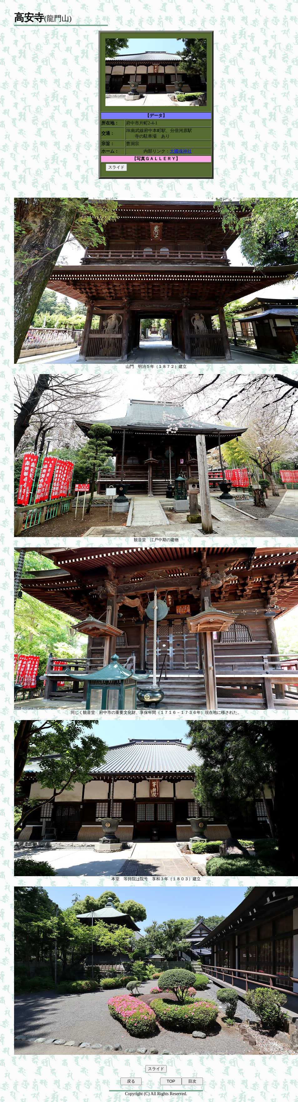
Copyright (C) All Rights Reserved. (156, 1093)
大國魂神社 (181, 151)
